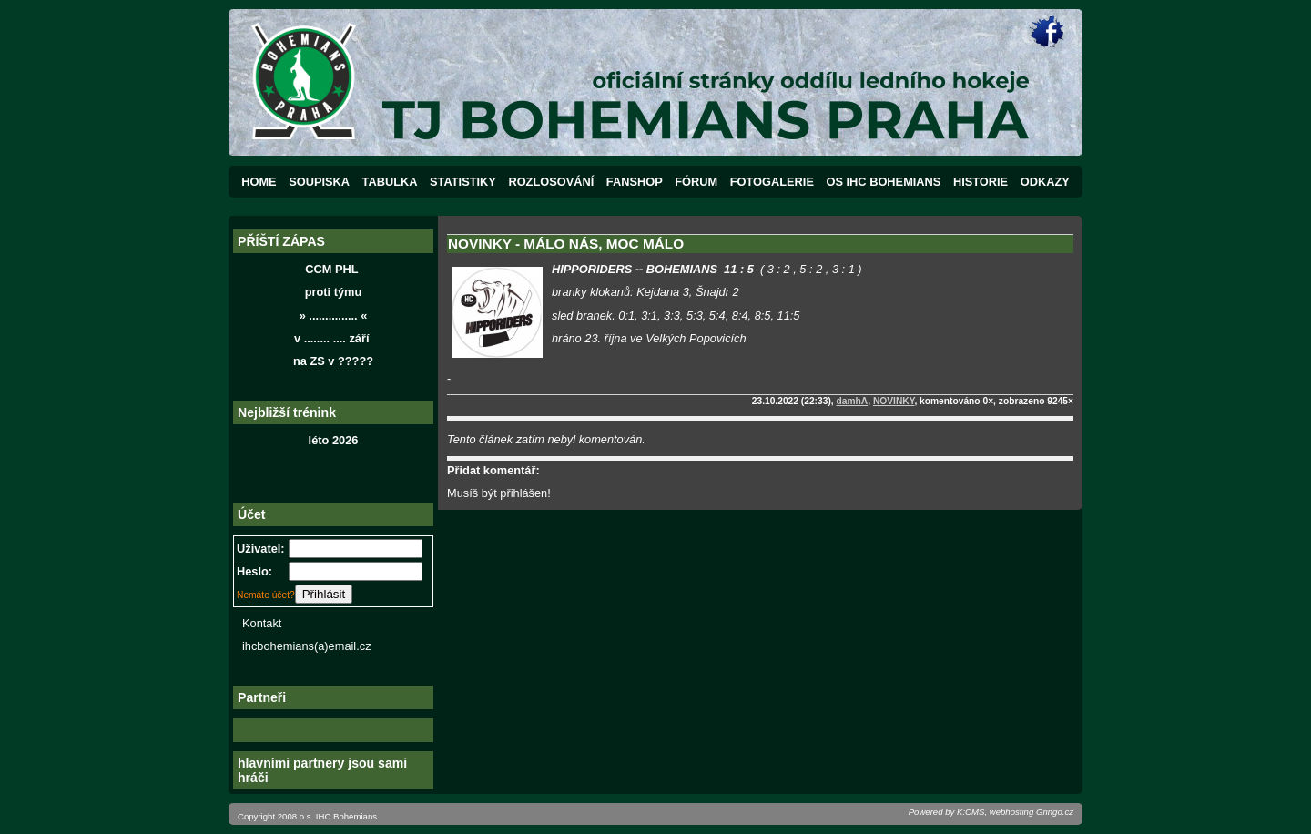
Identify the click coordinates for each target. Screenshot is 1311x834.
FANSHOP (634, 181)
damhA (853, 401)
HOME (258, 181)
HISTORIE (980, 181)
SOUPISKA (319, 181)
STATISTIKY (463, 181)
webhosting (1012, 812)
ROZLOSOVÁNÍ (551, 181)
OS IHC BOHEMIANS (884, 181)
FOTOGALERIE (772, 181)
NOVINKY (894, 401)
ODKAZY (1045, 181)
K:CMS (970, 812)
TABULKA (390, 181)
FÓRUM (696, 181)
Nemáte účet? (266, 595)
